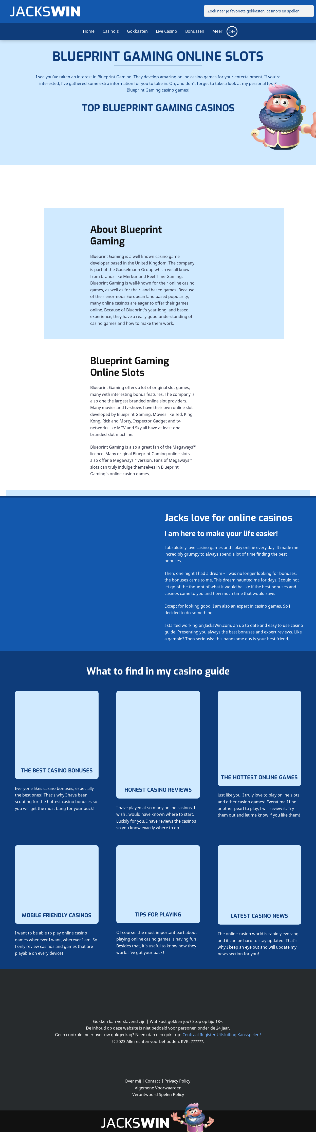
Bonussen (194, 31)
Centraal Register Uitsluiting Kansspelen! (221, 1034)
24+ (232, 31)
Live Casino (166, 31)
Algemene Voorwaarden (158, 1088)
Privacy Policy (177, 1081)
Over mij (133, 1081)
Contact (152, 1081)
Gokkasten (137, 31)
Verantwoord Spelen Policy (158, 1094)
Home (89, 31)
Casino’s (111, 31)
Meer (217, 31)
